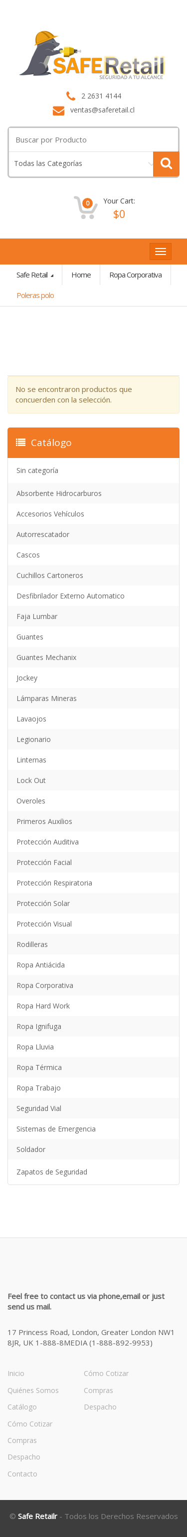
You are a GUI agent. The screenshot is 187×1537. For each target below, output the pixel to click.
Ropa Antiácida (40, 965)
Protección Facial (44, 862)
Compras (22, 1440)
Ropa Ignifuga (38, 1026)
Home (81, 275)
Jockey (26, 677)
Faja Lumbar (36, 616)
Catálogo (22, 1407)
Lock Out (31, 780)
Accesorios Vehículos (50, 513)
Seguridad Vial (38, 1108)
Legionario (33, 739)
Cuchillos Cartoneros (49, 575)
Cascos (28, 555)
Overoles (30, 801)
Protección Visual (44, 923)
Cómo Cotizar (29, 1423)
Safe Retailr (37, 1516)
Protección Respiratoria (54, 883)
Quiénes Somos (33, 1390)
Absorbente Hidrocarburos (59, 493)
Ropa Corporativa (135, 275)
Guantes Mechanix (46, 657)
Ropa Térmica (39, 1067)
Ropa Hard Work (43, 1005)
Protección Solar (43, 903)
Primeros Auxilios (44, 821)
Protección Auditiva (47, 841)
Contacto (22, 1473)
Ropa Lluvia (35, 1047)
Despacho (23, 1457)
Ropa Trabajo (38, 1087)
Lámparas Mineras (46, 698)
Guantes (29, 637)
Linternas (31, 759)
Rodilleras (32, 944)
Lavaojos (31, 719)
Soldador (30, 1149)
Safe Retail (32, 275)
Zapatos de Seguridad (51, 1171)
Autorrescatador (42, 534)
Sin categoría (37, 470)
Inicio (15, 1373)
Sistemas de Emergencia (56, 1129)
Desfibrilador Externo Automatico (70, 595)
